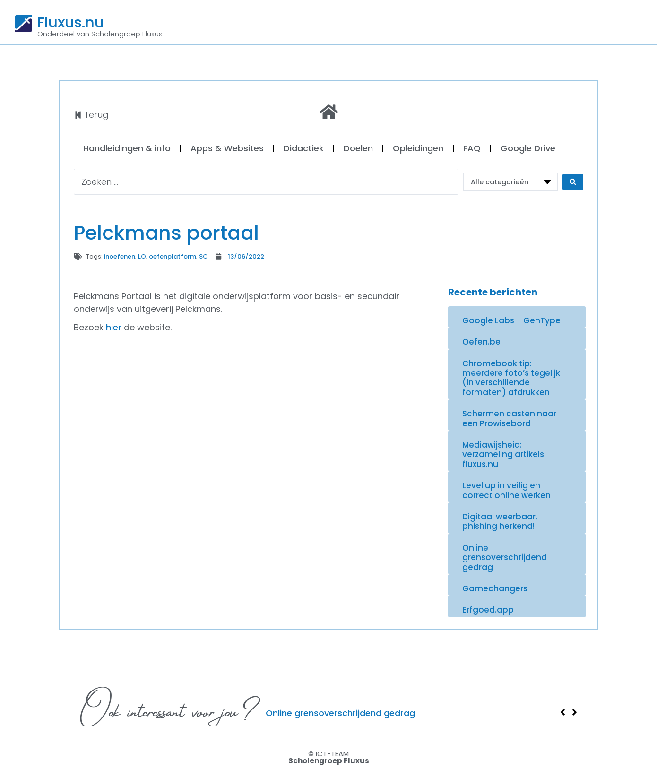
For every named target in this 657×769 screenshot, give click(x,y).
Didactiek (304, 148)
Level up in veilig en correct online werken (506, 490)
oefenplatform (172, 256)
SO (203, 256)
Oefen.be (481, 341)
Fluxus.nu (70, 22)
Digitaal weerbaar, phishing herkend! (499, 521)
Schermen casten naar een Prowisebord (509, 418)
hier (113, 327)
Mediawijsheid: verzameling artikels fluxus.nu (503, 454)
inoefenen (119, 256)
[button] (562, 712)
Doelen (358, 148)
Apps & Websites (227, 148)
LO (142, 256)
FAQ (472, 148)
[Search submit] (572, 182)
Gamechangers (494, 588)
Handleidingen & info (127, 148)
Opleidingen (418, 148)
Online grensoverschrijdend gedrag (504, 557)
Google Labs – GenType (511, 320)
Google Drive (528, 148)
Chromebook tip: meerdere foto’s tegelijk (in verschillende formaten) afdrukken (511, 378)
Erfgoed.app (488, 609)
